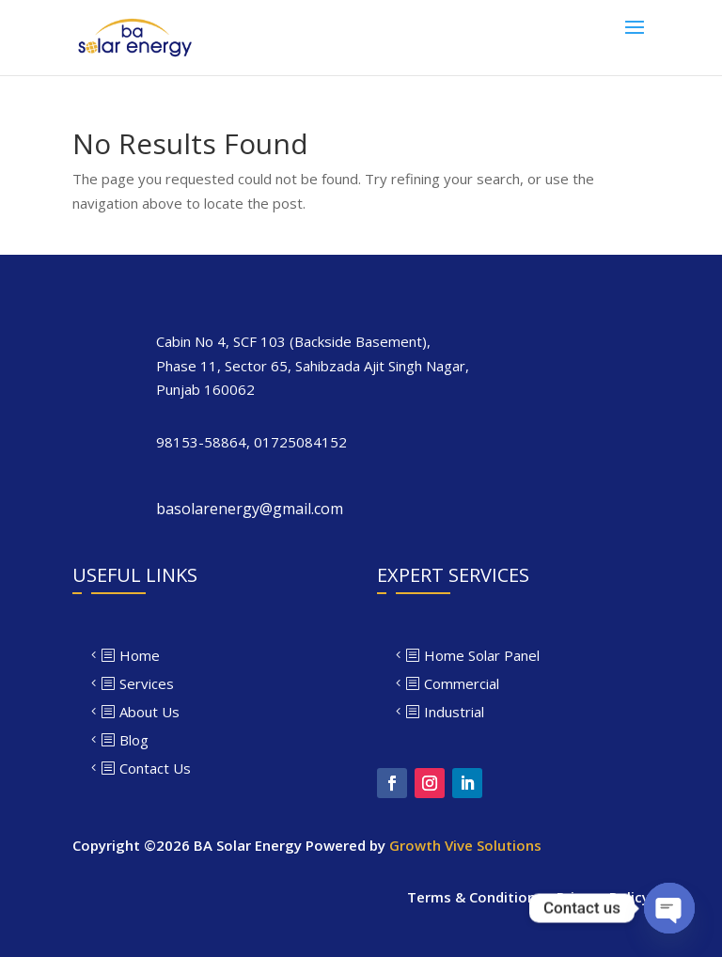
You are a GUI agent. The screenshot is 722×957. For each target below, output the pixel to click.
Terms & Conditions (475, 896)
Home (139, 655)
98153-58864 (201, 441)
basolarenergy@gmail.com (249, 508)
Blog (134, 739)
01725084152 (300, 441)
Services (146, 683)
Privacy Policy (603, 896)
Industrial (454, 711)
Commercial (461, 683)
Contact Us (155, 768)
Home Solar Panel (482, 655)
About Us (149, 711)
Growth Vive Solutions (465, 845)
